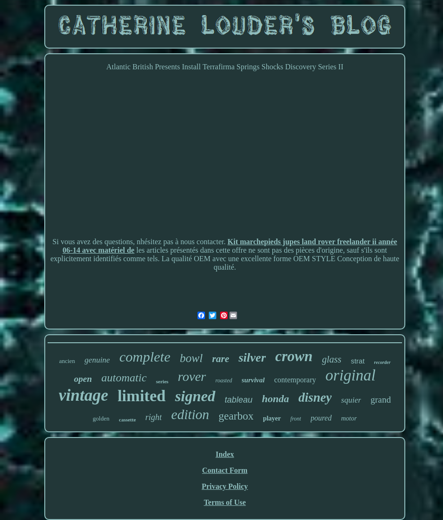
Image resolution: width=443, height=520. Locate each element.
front (295, 418)
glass (331, 359)
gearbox (236, 416)
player (272, 418)
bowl (191, 358)
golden (101, 418)
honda (275, 398)
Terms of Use (225, 502)
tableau (239, 399)
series (162, 381)
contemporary (295, 380)
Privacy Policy (225, 486)
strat (357, 361)
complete (144, 356)
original (351, 375)
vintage (83, 395)
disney (315, 397)
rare (220, 358)
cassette (127, 419)
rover (192, 376)
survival (253, 380)
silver (252, 357)
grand (380, 399)
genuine (97, 359)
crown (293, 356)
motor (349, 418)
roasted (223, 380)
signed (195, 396)
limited (141, 395)
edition (190, 414)
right (153, 417)
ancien (67, 360)
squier (351, 400)
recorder (382, 362)
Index (224, 454)
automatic (124, 377)
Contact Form (224, 470)
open (83, 379)
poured (321, 418)
